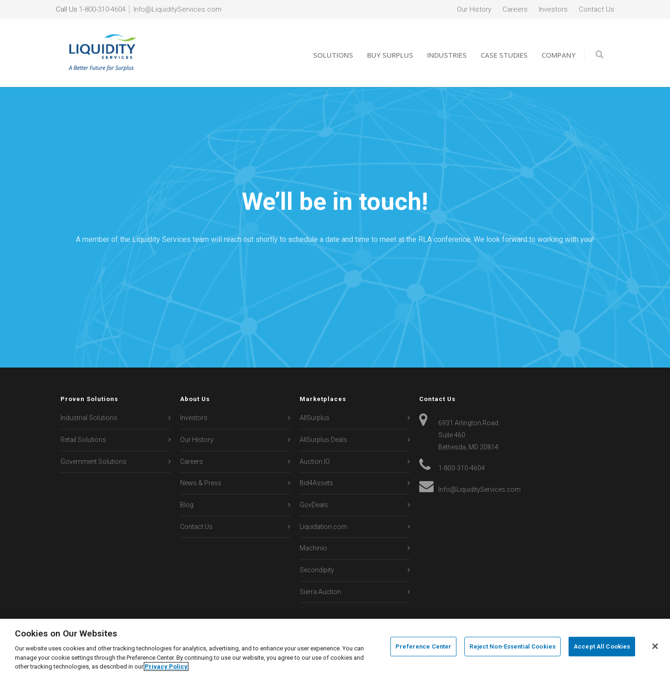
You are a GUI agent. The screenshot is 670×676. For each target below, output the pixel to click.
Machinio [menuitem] (313, 548)
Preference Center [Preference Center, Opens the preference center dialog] (423, 646)
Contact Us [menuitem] (596, 9)
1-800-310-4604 (102, 9)
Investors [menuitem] (553, 9)
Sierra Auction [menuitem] (320, 592)
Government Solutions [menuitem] (93, 461)
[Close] (655, 646)
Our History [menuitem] (474, 9)
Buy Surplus (390, 55)
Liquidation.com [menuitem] (323, 526)
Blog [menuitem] (187, 505)
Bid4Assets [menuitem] (316, 483)
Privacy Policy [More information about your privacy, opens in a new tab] (166, 666)
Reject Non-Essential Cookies (512, 646)
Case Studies (504, 55)
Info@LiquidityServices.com (177, 9)
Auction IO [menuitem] (315, 461)
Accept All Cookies (602, 646)
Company (559, 55)
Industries (447, 55)
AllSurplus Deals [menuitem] (323, 439)
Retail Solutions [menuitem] (83, 439)
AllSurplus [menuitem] (314, 418)
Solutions (333, 55)
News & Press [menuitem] (200, 483)
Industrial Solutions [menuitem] (88, 418)
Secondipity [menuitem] (317, 570)
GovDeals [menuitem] (314, 505)
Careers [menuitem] (515, 9)
